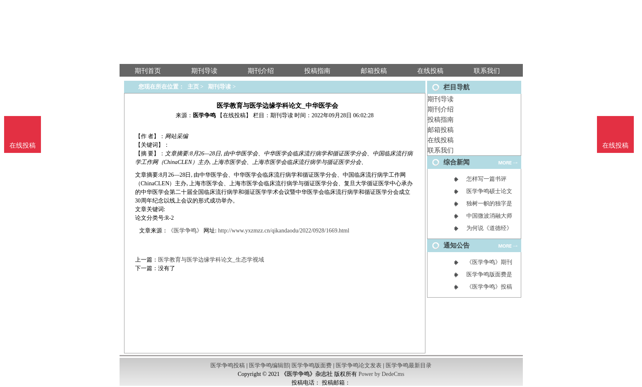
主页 (193, 87)
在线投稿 (440, 140)
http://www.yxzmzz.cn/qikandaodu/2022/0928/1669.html (283, 231)
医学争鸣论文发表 (359, 365)
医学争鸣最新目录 (409, 365)
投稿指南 (440, 119)
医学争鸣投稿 (227, 365)
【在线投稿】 (234, 115)
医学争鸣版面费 (312, 365)
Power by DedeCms (381, 374)
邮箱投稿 (440, 129)
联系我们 (440, 150)
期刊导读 (440, 99)
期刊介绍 (440, 109)
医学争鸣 (204, 115)
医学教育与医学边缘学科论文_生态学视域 (211, 260)
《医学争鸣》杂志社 (306, 374)
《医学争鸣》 (185, 231)
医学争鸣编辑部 (269, 365)
